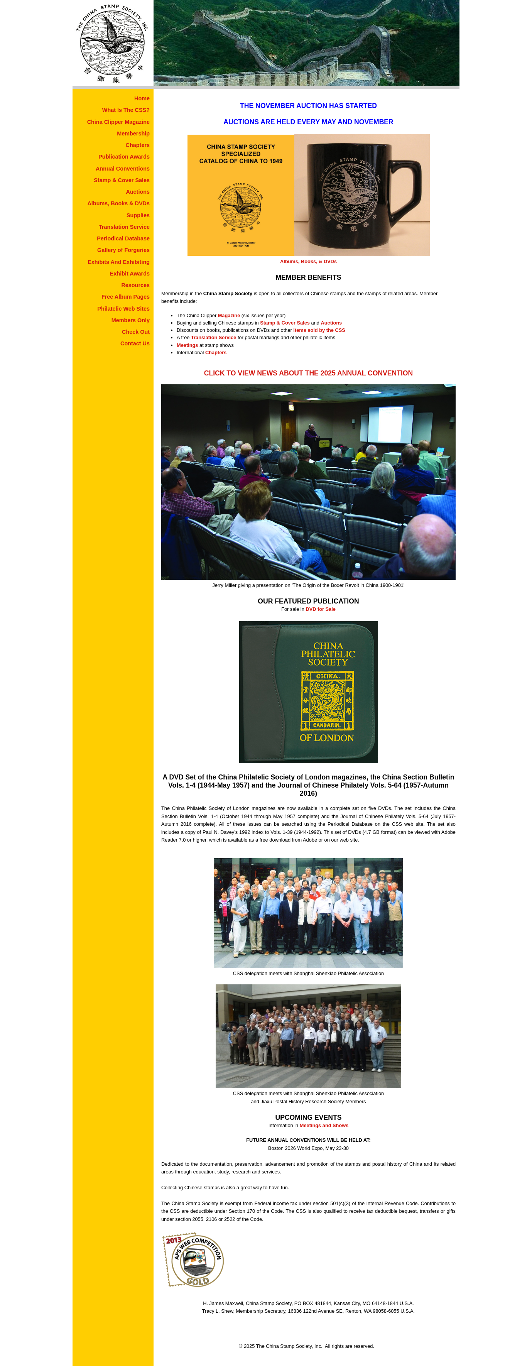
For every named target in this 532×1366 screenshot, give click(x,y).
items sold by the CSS (319, 330)
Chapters (138, 145)
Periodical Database (123, 238)
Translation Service (124, 227)
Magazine (229, 315)
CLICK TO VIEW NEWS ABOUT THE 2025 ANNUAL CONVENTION (308, 373)
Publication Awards (124, 157)
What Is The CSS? (126, 110)
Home (142, 98)
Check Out (136, 332)
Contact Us (135, 343)
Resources (135, 285)
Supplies (138, 215)
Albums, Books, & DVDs (308, 261)
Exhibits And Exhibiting (119, 262)
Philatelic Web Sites (123, 309)
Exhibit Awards (130, 273)
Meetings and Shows (324, 1125)
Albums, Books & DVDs (118, 203)
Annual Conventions (123, 169)
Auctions (138, 192)
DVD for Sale (321, 609)
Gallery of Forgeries (123, 250)
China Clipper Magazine (118, 122)
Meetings (187, 345)
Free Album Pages (125, 297)
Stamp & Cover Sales (122, 180)
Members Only (130, 320)
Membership (133, 133)
